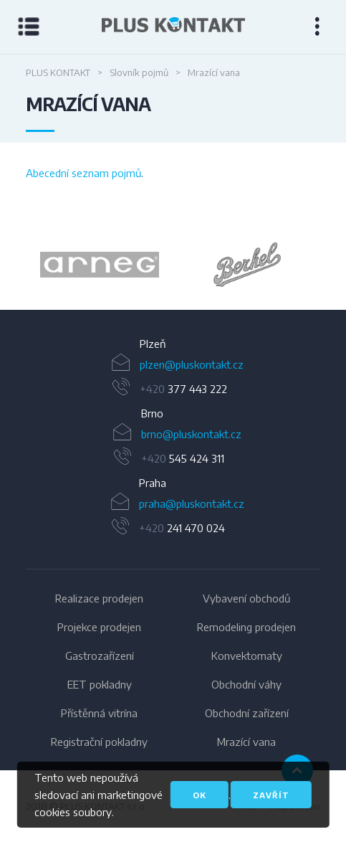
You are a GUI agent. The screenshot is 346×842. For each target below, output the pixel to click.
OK (199, 795)
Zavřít (271, 795)
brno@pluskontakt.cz (191, 433)
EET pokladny (99, 684)
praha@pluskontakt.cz (191, 503)
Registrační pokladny (99, 741)
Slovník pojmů (139, 72)
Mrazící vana (246, 741)
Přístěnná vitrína (99, 712)
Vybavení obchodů (246, 598)
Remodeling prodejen (246, 626)
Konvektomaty (246, 655)
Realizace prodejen (99, 598)
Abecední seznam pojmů (83, 172)
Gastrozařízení (99, 655)
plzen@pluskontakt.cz (192, 364)
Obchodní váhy (246, 684)
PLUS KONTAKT (58, 72)
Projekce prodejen (99, 626)
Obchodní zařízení (247, 712)
